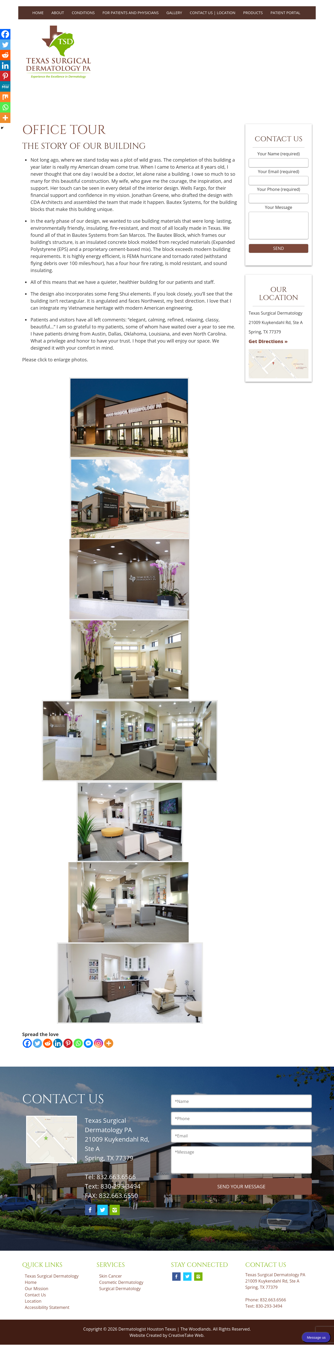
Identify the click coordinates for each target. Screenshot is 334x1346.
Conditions (83, 12)
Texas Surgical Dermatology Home (52, 1279)
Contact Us (35, 1295)
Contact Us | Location (212, 12)
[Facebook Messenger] (88, 1043)
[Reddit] (47, 1043)
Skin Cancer (110, 1276)
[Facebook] (27, 1043)
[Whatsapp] (78, 1043)
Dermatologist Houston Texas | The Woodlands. (165, 1329)
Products (253, 12)
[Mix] (5, 97)
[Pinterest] (68, 1043)
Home (38, 12)
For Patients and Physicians (131, 12)
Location (33, 1301)
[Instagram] (98, 1043)
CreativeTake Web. (186, 1335)
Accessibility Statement (47, 1307)
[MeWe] (5, 86)
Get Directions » (268, 341)
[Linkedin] (57, 1043)
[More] (108, 1043)
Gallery (174, 12)
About (57, 12)
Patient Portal (285, 12)
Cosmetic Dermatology (121, 1282)
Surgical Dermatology (120, 1288)
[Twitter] (37, 1043)
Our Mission (36, 1288)
